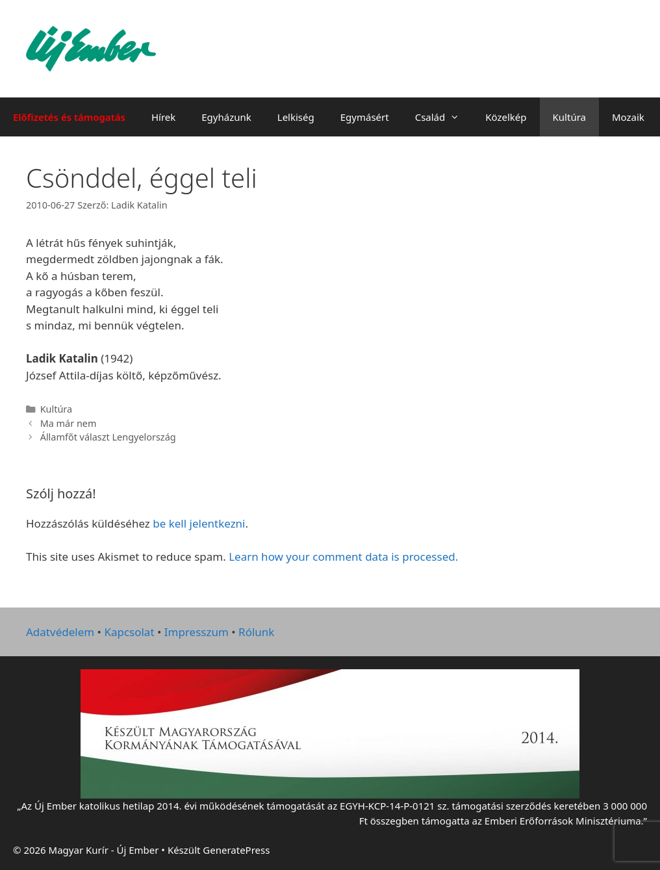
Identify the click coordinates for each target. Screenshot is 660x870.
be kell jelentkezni (199, 523)
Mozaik (628, 116)
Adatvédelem (60, 631)
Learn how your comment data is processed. (343, 556)
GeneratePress (236, 849)
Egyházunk (226, 116)
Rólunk (256, 631)
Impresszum (196, 631)
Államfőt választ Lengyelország (108, 437)
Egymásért (364, 116)
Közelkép (505, 116)
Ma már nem (68, 423)
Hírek (163, 116)
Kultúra (569, 116)
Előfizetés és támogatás (69, 116)
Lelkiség (295, 116)
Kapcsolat (129, 631)
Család (444, 116)
